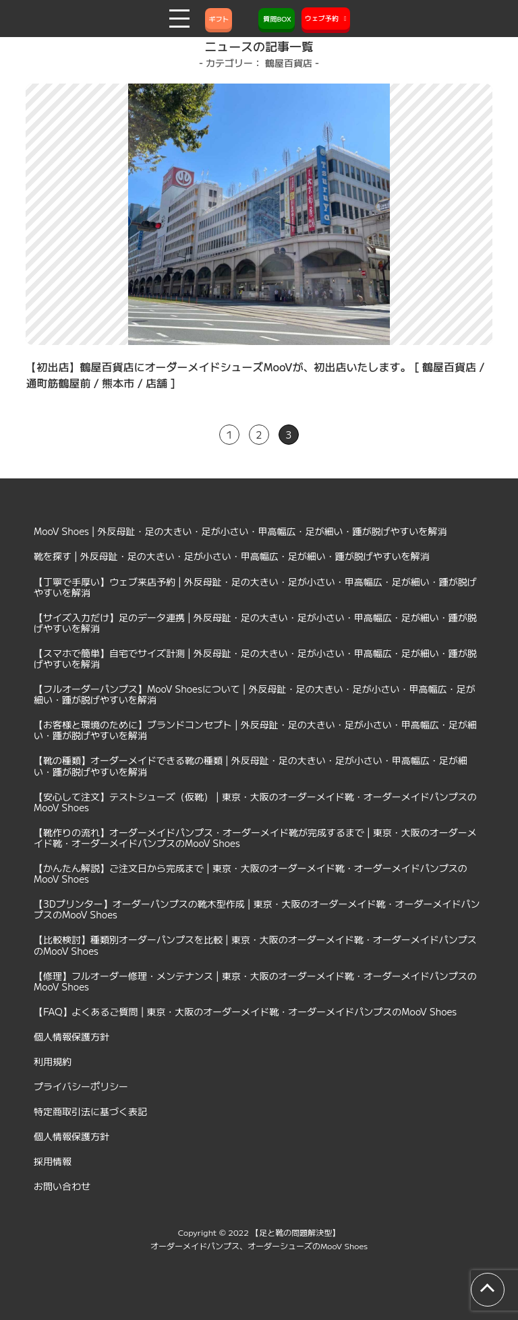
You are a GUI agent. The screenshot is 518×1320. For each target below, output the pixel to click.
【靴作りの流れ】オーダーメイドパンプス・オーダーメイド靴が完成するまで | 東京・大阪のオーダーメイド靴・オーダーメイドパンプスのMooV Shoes (255, 837)
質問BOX (276, 18)
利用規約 (52, 1061)
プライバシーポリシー (81, 1086)
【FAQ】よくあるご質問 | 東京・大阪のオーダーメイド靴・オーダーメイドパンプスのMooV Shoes (245, 1011)
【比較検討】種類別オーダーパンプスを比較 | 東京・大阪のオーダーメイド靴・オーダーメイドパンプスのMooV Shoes (255, 945)
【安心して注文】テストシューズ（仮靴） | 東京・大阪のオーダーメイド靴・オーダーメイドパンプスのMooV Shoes (255, 802)
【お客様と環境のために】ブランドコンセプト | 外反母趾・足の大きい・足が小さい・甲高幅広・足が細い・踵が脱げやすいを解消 (255, 730)
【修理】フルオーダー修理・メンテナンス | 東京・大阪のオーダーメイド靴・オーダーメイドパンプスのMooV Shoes (255, 981)
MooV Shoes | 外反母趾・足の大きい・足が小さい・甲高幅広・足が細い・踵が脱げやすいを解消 (240, 531)
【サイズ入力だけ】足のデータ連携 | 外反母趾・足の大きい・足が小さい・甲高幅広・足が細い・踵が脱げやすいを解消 (255, 622)
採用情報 (52, 1161)
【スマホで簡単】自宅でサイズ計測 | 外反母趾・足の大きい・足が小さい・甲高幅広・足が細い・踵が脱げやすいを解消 (255, 658)
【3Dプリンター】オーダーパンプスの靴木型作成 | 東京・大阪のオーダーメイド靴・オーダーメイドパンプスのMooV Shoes (257, 909)
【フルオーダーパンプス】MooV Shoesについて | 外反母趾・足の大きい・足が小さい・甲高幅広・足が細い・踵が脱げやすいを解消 (255, 694)
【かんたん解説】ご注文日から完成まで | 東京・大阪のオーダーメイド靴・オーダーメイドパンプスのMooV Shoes (250, 873)
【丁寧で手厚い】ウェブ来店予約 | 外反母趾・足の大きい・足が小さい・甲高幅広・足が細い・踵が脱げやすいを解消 (255, 587)
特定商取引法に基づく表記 (90, 1111)
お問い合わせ (62, 1186)
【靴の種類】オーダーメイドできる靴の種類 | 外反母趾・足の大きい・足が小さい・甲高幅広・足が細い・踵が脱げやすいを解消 (250, 765)
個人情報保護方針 (71, 1036)
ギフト (218, 18)
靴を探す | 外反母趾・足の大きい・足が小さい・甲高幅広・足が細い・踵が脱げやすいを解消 (232, 556)
